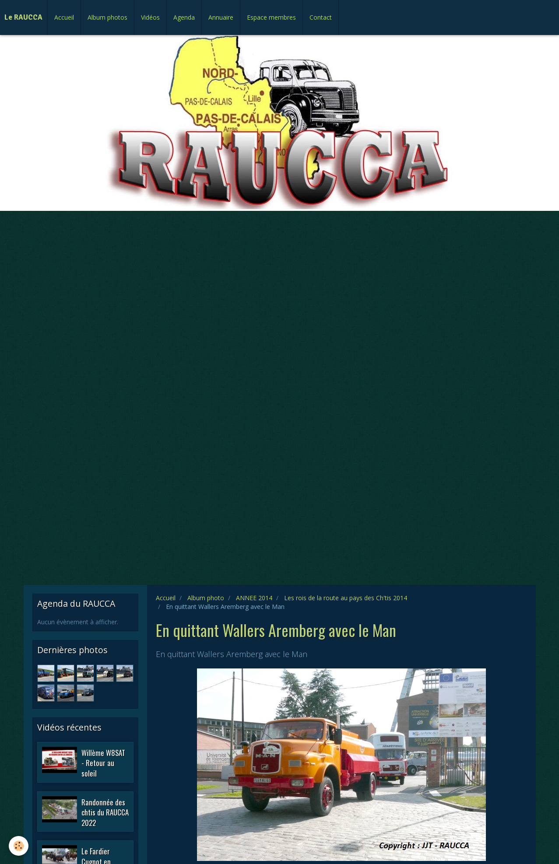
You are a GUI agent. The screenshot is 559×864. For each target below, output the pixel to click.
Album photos (107, 17)
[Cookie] (18, 846)
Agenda (184, 17)
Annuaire (220, 17)
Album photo (205, 598)
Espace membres (271, 17)
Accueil (64, 17)
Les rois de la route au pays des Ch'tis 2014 (345, 598)
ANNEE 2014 (254, 598)
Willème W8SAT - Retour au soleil (103, 762)
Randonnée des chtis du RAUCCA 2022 (105, 812)
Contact (320, 17)
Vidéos (150, 17)
